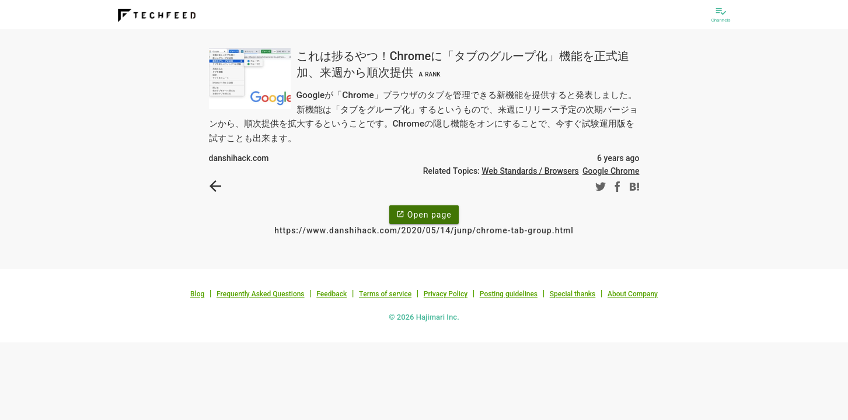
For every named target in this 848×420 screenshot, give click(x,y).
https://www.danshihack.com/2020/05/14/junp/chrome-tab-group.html (424, 230)
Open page (423, 214)
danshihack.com (239, 158)
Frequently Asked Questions (261, 294)
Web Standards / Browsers (530, 171)
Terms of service (385, 294)
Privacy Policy (445, 294)
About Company (633, 294)
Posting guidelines (509, 294)
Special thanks (573, 294)
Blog (197, 294)
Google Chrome (610, 171)
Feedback (331, 294)
